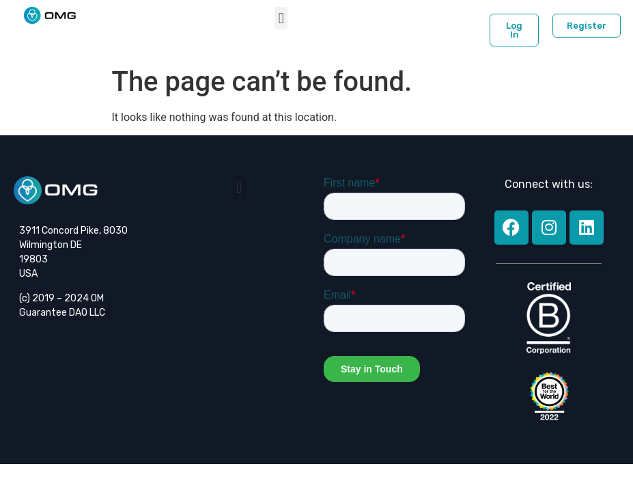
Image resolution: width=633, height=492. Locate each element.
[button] (281, 18)
